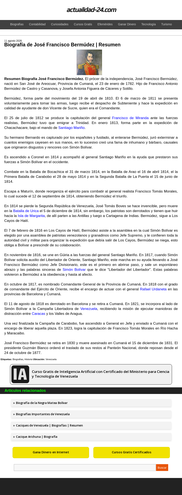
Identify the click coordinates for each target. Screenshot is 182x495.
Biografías (18, 359)
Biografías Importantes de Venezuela (43, 414)
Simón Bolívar (74, 270)
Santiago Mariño (71, 128)
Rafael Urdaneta (153, 289)
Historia (28, 359)
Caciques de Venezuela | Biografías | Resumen (49, 425)
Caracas (38, 314)
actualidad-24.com (91, 9)
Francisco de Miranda (130, 118)
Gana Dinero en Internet (51, 452)
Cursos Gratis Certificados (131, 452)
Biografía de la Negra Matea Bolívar (42, 403)
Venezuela (88, 309)
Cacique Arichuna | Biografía (36, 437)
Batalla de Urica (26, 211)
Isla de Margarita (31, 216)
